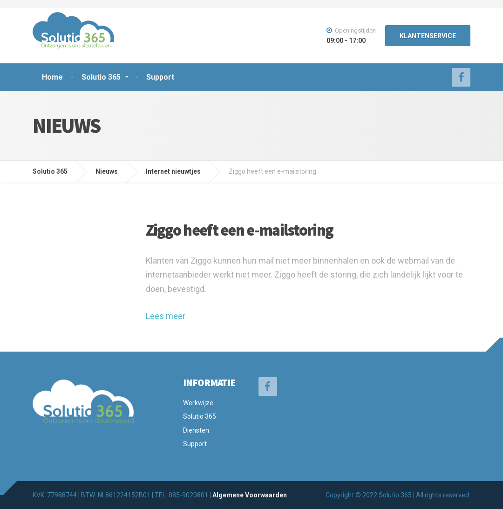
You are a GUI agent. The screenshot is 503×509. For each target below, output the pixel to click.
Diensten (196, 430)
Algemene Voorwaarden (249, 495)
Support (160, 77)
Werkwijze (198, 403)
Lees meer (165, 316)
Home (52, 77)
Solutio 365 (101, 77)
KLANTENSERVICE (428, 36)
